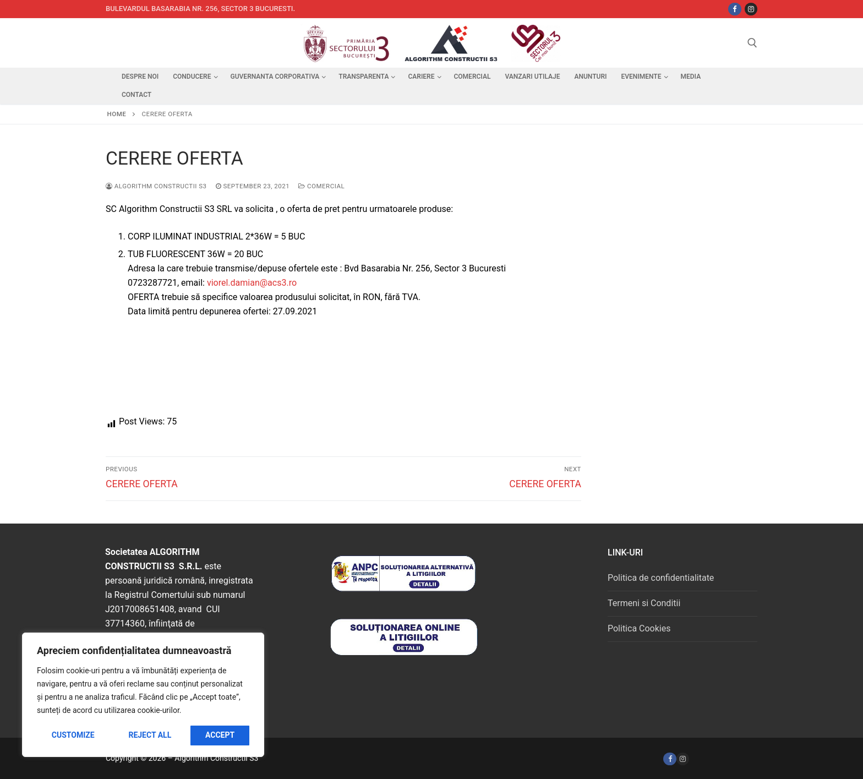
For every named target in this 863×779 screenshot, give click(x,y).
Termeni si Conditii (644, 603)
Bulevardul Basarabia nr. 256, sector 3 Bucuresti (199, 8)
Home (117, 114)
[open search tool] (752, 43)
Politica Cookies (639, 628)
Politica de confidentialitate (661, 578)
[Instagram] (751, 9)
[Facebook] (669, 759)
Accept (219, 735)
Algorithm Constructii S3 (156, 186)
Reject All (149, 735)
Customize (73, 735)
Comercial (321, 186)
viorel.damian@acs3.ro (252, 282)
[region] (143, 695)
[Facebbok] (734, 9)
